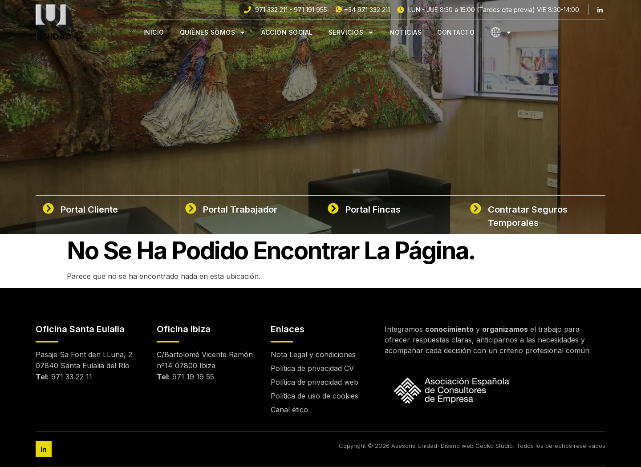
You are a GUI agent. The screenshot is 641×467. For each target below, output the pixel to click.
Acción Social (287, 32)
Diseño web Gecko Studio (477, 445)
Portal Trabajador (240, 209)
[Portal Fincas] (333, 208)
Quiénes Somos (213, 32)
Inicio (153, 32)
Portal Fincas (373, 209)
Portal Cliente (89, 209)
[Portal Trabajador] (190, 208)
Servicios (351, 32)
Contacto (456, 32)
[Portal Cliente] (48, 208)
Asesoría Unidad (414, 445)
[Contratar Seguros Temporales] (475, 208)
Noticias (405, 32)
